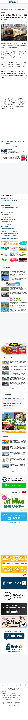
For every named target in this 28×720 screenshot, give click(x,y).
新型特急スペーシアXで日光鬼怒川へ (10, 231)
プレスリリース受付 (12, 703)
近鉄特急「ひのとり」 (7, 217)
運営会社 (9, 702)
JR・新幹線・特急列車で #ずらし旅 (10, 233)
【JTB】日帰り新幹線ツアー (8, 224)
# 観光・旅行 (8, 143)
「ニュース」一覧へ (14, 146)
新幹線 (15, 400)
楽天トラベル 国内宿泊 (7, 212)
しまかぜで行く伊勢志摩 (7, 203)
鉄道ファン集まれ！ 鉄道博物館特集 (10, 238)
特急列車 (4, 403)
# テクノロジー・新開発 (8, 141)
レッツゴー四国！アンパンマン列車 (10, 200)
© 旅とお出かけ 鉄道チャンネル (14, 705)
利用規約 (3, 702)
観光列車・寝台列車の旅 (7, 198)
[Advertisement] (14, 125)
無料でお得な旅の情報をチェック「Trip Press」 (12, 697)
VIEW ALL (14, 388)
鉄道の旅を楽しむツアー (7, 221)
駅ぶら (15, 9)
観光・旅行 (19, 403)
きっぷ (16, 405)
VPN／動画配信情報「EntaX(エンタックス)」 (11, 699)
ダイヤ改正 (5, 398)
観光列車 (9, 403)
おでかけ (6, 9)
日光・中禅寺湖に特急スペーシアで (10, 207)
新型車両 (19, 9)
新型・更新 (11, 405)
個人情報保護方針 (16, 702)
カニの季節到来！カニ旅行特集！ (9, 235)
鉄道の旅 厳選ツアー (6, 210)
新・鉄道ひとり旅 (11, 398)
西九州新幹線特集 (6, 205)
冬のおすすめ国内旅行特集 (8, 228)
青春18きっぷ (24, 9)
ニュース (3, 12)
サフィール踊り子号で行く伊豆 (9, 219)
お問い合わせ (4, 703)
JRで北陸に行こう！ (6, 226)
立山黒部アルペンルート (7, 214)
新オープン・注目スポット (7, 400)
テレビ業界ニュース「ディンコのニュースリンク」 (12, 695)
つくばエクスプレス (20, 398)
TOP (2, 9)
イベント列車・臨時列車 (7, 408)
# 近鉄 (15, 141)
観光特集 (10, 9)
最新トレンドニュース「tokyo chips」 (10, 693)
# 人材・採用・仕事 (20, 141)
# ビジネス (3, 143)
